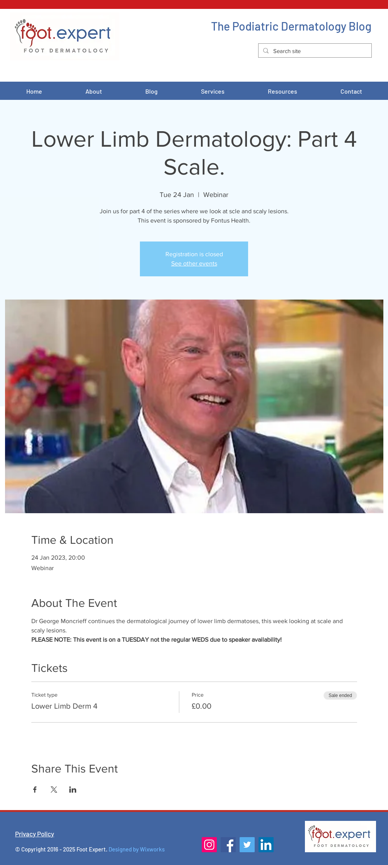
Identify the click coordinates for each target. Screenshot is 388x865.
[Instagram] (209, 844)
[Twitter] (247, 844)
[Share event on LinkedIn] (73, 789)
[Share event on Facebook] (35, 789)
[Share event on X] (54, 789)
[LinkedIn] (266, 844)
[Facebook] (228, 844)
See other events (194, 263)
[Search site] (314, 51)
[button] (212, 91)
